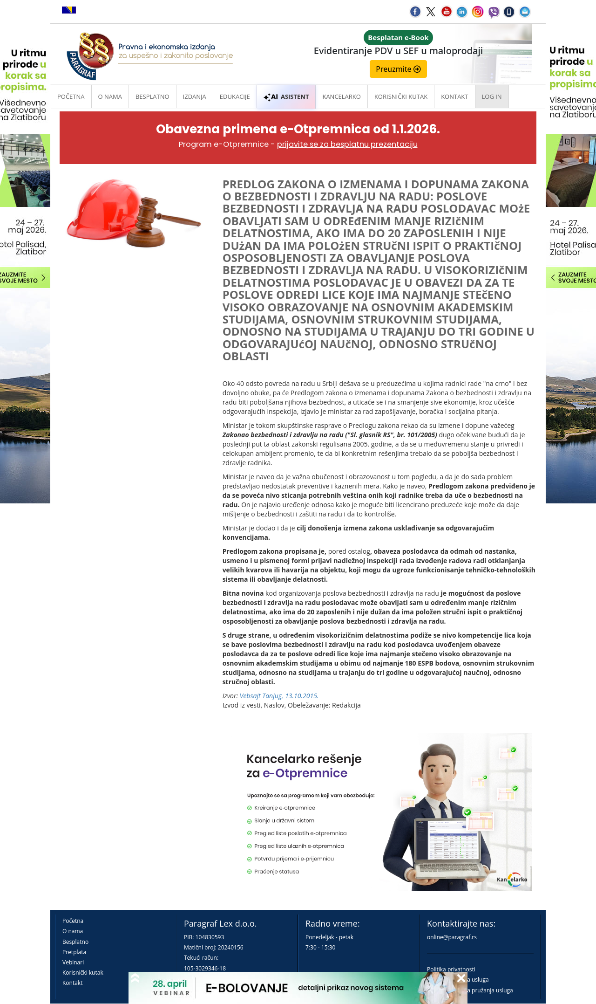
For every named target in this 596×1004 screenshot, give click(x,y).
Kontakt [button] (454, 96)
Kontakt (72, 983)
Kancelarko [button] (341, 96)
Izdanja (194, 96)
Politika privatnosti (451, 969)
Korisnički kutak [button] (400, 96)
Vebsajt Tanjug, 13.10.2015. (279, 695)
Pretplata (74, 952)
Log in (492, 96)
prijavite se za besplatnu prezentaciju (347, 144)
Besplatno (152, 96)
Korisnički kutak (82, 972)
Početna (71, 96)
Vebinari (73, 962)
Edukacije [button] (235, 96)
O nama (110, 96)
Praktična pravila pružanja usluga (470, 990)
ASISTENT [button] (286, 96)
